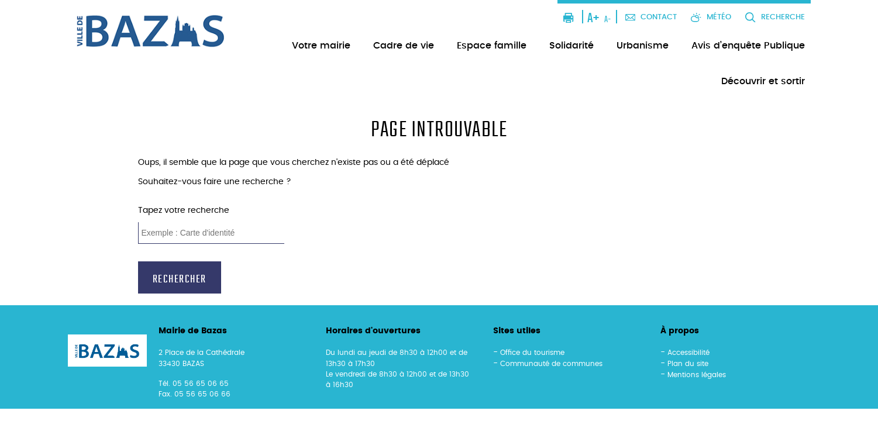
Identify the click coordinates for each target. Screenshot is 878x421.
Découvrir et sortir (763, 81)
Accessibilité (688, 352)
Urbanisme (643, 45)
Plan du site (687, 363)
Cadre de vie (403, 45)
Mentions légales (696, 374)
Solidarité (571, 45)
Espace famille (491, 45)
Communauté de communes (551, 363)
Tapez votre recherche (183, 210)
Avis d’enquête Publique (748, 45)
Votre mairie (321, 45)
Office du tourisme (532, 352)
